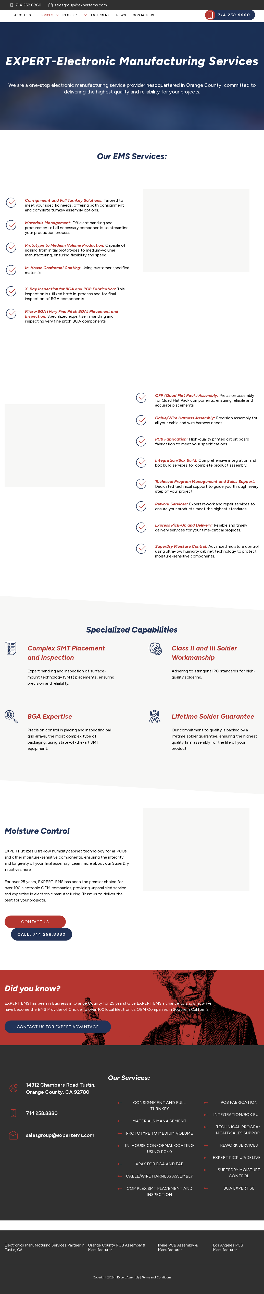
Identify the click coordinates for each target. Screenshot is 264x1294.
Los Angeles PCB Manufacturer (228, 1247)
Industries (72, 15)
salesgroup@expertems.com (80, 5)
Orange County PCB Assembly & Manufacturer (116, 1247)
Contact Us (143, 15)
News (121, 15)
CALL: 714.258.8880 (41, 934)
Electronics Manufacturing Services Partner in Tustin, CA (44, 1247)
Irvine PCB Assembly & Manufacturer (178, 1247)
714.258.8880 (28, 5)
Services (45, 15)
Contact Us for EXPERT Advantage (58, 1026)
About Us (22, 15)
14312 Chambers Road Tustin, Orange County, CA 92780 (60, 1088)
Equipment (100, 15)
